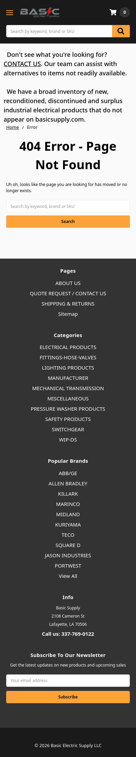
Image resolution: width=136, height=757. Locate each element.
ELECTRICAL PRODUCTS (68, 347)
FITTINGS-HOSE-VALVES (68, 357)
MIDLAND (68, 514)
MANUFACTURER (68, 377)
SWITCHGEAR (68, 429)
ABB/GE (68, 473)
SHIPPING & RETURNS (68, 303)
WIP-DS (68, 439)
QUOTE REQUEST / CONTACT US (68, 293)
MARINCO (68, 503)
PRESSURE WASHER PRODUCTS (68, 408)
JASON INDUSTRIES (68, 555)
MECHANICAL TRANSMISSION (68, 388)
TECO (68, 534)
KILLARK (68, 493)
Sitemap (68, 313)
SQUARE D (68, 545)
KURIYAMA (68, 524)
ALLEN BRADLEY (68, 483)
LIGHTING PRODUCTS (68, 367)
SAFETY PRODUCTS (68, 418)
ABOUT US (68, 283)
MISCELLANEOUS (68, 398)
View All (68, 575)
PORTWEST (68, 565)
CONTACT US (22, 64)
